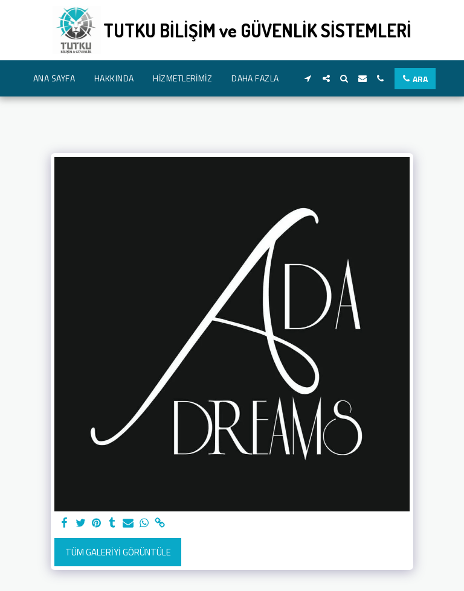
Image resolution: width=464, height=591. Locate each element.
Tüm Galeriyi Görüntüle (118, 552)
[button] (308, 78)
